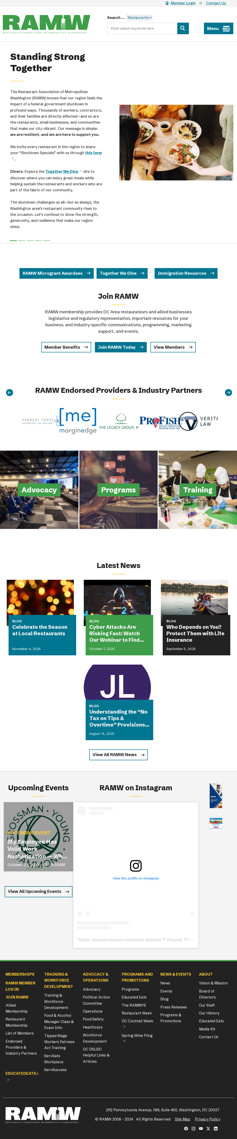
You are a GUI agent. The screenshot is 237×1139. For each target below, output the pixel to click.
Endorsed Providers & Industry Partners (21, 1047)
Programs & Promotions (170, 1018)
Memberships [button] (20, 974)
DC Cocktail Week (137, 1021)
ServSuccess (55, 1069)
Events (166, 991)
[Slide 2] (30, 240)
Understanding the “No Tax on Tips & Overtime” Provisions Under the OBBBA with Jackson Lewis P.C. (118, 718)
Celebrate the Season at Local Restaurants (39, 630)
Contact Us (216, 3)
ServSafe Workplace (53, 1058)
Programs (130, 989)
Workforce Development (95, 1038)
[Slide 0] (13, 240)
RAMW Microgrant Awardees (53, 273)
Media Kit (207, 1029)
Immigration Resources (182, 273)
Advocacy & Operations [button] (96, 977)
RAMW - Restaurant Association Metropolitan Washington (120, 939)
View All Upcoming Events (34, 891)
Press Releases (173, 1007)
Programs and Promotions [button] (137, 977)
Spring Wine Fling (137, 1035)
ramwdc (176, 939)
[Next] (228, 392)
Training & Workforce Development (56, 1001)
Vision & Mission (213, 983)
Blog (164, 999)
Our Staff (207, 1005)
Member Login (180, 3)
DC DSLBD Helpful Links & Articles (96, 1055)
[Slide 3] (38, 240)
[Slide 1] (21, 240)
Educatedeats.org (25, 1073)
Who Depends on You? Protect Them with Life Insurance (195, 633)
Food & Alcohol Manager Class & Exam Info (59, 1021)
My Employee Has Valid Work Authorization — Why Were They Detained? (36, 849)
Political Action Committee (96, 1000)
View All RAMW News (115, 754)
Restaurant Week (137, 1013)
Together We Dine (118, 273)
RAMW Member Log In (20, 986)
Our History (209, 1013)
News (165, 983)
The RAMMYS (134, 1005)
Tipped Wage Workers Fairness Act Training (59, 1041)
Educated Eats (134, 997)
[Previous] (9, 392)
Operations (93, 1011)
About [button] (206, 974)
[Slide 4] (46, 240)
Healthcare (93, 1027)
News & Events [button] (175, 974)
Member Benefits (62, 347)
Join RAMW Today (117, 347)
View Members (169, 347)
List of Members (20, 1033)
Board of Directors (207, 994)
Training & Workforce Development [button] (58, 980)
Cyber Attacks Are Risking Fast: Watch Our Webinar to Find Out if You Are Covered (117, 633)
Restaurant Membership (17, 1022)
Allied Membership (17, 1008)
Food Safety (93, 1019)
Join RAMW (17, 997)
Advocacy (91, 989)
